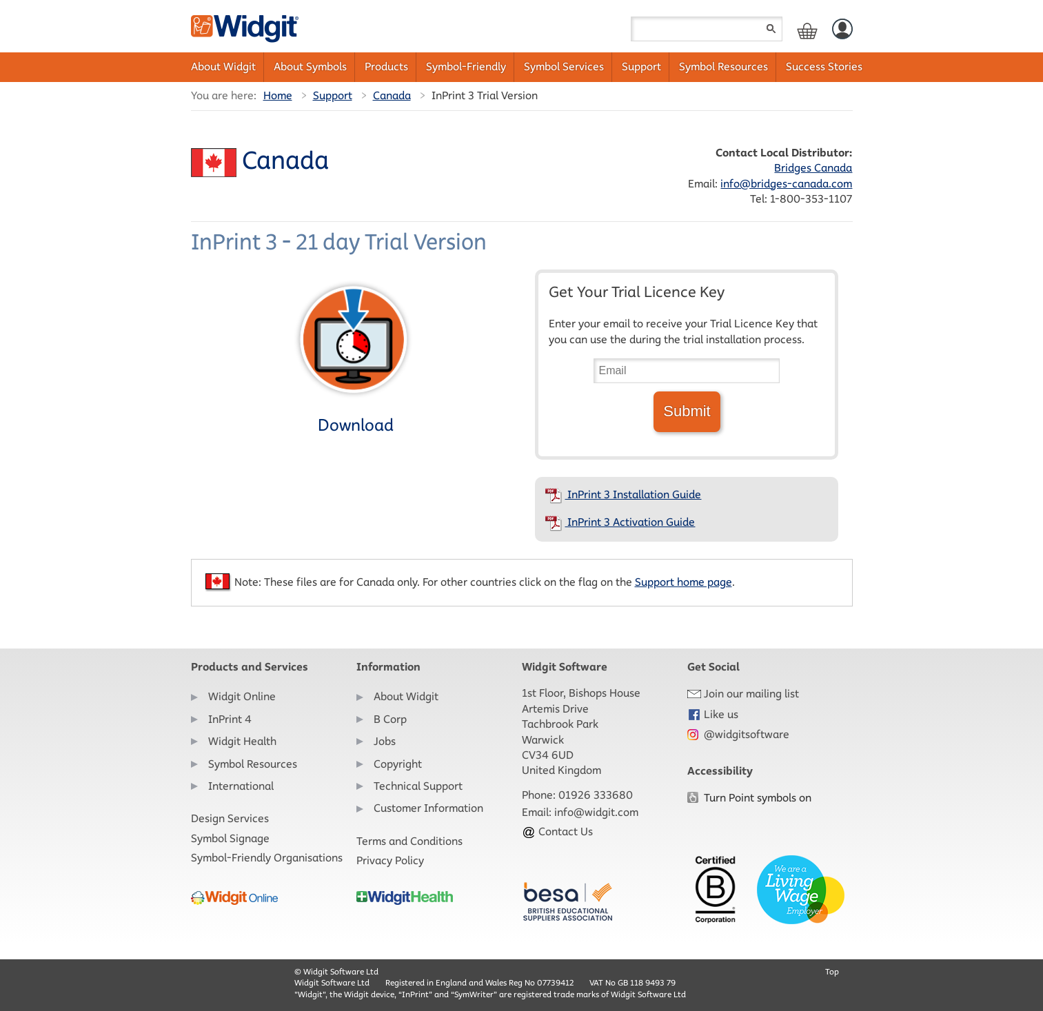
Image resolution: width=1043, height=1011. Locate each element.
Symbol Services (564, 66)
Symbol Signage (230, 838)
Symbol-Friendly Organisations (267, 857)
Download (354, 356)
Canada (392, 95)
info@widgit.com (596, 812)
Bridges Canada (813, 167)
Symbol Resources (723, 66)
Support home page (683, 582)
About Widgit (223, 66)
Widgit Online (242, 696)
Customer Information (428, 808)
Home (277, 95)
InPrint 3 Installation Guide (623, 494)
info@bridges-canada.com (786, 183)
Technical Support (418, 786)
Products (386, 66)
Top (832, 971)
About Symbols (310, 66)
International (241, 786)
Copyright (398, 763)
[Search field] (706, 29)
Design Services (230, 818)
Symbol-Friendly (466, 66)
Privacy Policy (390, 860)
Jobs (385, 741)
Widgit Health (242, 741)
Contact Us (557, 831)
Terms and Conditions (409, 841)
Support (641, 66)
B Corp (390, 719)
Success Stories (824, 66)
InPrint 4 (230, 719)
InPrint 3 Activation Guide (620, 522)
